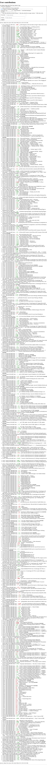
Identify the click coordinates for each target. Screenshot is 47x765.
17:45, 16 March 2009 (6, 758)
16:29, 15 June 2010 (6, 220)
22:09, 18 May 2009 (6, 668)
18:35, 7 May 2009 (6, 699)
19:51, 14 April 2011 (6, 36)
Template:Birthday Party (26, 476)
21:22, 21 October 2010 (7, 89)
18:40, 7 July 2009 (6, 629)
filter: (3, 11)
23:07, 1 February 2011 (7, 53)
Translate (21, 183)
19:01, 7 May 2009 (6, 683)
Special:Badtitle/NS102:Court (27, 568)
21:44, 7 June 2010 (6, 286)
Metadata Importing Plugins (39, 209)
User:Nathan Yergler (23, 28)
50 (20, 22)
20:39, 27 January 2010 (7, 448)
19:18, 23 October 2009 (7, 573)
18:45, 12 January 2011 (7, 67)
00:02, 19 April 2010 (6, 363)
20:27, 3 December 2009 (7, 499)
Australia (22, 59)
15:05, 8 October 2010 (6, 104)
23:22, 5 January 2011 (6, 68)
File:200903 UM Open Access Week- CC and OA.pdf (30, 741)
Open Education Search (24, 467)
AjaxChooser (23, 511)
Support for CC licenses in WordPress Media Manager (31, 366)
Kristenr (32, 166)
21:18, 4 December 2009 (7, 475)
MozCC (23, 52)
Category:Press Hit (22, 681)
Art (22, 452)
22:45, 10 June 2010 (6, 237)
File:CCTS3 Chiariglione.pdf (24, 628)
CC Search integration (25, 74)
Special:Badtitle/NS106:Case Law (27, 544)
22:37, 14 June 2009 (6, 647)
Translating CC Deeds (26, 83)
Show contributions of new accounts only (11, 7)
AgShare (22, 245)
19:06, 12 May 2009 (6, 672)
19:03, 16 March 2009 (6, 742)
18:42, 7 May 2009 (6, 693)
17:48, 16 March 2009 (6, 756)
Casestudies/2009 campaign (26, 524)
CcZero (22, 527)
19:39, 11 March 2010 (6, 390)
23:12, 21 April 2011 (6, 26)
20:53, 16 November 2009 (7, 523)
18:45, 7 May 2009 (6, 692)
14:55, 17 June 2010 (6, 208)
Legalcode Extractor (24, 174)
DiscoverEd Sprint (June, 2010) (25, 178)
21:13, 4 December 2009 (7, 476)
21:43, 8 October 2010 (6, 103)
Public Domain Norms (38, 104)
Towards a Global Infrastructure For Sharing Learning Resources (31, 351)
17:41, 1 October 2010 (6, 112)
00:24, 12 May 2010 (6, 321)
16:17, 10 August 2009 (6, 620)
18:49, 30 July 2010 (6, 174)
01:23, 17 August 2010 (6, 147)
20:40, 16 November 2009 (7, 535)
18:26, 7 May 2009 (6, 701)
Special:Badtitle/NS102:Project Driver (27, 283)
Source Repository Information (27, 30)
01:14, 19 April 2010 (6, 361)
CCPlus (32, 180)
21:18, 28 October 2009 (7, 546)
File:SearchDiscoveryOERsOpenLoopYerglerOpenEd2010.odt (33, 115)
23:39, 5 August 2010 (6, 163)
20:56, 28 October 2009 (7, 555)
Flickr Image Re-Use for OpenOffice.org (28, 756)
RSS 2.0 (23, 499)
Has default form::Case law (10, 558)
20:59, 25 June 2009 (6, 634)
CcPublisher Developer (38, 391)
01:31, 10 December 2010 (7, 70)
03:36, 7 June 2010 (6, 299)
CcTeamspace (24, 431)
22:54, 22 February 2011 (7, 50)
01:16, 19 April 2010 (6, 356)
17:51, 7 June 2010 (6, 287)
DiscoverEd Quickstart (25, 136)
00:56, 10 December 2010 (7, 71)
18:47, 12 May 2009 (6, 675)
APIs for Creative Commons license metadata (29, 381)
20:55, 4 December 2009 (7, 490)
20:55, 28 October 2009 (7, 556)
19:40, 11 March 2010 (6, 385)
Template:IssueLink (24, 152)
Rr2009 (10, 505)
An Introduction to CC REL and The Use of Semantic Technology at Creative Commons (24, 412)
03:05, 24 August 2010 (6, 133)
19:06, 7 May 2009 (6, 680)
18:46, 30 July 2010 (6, 175)
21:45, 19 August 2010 (6, 145)
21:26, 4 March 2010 (6, 402)
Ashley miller (37, 403)
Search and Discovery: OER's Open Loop (28, 111)
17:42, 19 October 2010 (7, 102)
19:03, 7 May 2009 (6, 682)
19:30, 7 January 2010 (6, 460)
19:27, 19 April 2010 (6, 344)
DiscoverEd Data (25, 535)
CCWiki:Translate (23, 91)
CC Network (18, 658)
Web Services (22, 377)
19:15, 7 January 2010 (6, 467)
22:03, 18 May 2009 (6, 669)
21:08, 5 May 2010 (6, 326)
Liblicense (23, 344)
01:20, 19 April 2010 (6, 348)
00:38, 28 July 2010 (6, 180)
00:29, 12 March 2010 (6, 367)
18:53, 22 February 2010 (7, 405)
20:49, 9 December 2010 (7, 74)
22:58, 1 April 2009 (6, 726)
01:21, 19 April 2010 (6, 346)
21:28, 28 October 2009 (7, 544)
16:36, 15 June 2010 (6, 218)
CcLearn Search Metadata (37, 314)
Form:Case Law (5, 547)
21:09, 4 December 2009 (7, 481)
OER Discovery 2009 (23, 356)
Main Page (21, 307)
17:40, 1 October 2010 (6, 115)
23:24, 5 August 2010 (6, 164)
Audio (20, 705)
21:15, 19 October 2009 (7, 577)
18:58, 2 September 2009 (7, 616)
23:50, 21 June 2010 (6, 194)
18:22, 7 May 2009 (6, 705)
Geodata (20, 691)
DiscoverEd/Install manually (26, 132)
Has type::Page (12, 284)
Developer (22, 651)
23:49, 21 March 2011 (6, 47)
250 (25, 22)
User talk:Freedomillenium (27, 603)
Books (20, 701)
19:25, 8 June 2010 (6, 245)
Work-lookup (22, 656)
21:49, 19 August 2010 (6, 144)
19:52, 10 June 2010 (6, 238)
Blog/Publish (24, 601)
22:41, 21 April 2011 (6, 29)
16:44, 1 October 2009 (6, 587)
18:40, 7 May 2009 (6, 694)
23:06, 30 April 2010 (6, 339)
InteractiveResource (23, 686)
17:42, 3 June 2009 (6, 652)
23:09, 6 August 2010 (6, 153)
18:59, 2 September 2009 (7, 615)
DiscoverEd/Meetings (26, 88)
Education (21, 694)
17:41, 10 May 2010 (6, 322)
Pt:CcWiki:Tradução (37, 97)
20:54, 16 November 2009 (7, 520)
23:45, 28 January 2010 (7, 433)
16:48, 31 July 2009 (6, 623)
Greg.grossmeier (5, 345)
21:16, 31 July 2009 (6, 621)
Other (20, 697)
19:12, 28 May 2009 (6, 656)
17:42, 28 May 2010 (6, 308)
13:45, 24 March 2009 (6, 738)
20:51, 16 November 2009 (7, 528)
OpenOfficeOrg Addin (24, 141)
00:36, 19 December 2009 (7, 471)
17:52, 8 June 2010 (6, 248)
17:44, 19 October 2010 (7, 91)
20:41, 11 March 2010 (6, 378)
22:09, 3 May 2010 (6, 332)
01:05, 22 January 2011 (7, 62)
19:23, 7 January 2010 (6, 463)
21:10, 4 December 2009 (7, 480)
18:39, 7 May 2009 (6, 695)
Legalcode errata (21, 306)
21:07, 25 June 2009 (6, 633)
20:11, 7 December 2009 (7, 472)
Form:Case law (41, 546)
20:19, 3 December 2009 (7, 500)
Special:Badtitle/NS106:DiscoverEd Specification (28, 266)
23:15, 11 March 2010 (6, 370)
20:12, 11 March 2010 (6, 383)
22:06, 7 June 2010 (6, 258)
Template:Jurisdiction (24, 55)
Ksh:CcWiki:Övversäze (38, 93)
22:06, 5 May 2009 (6, 709)
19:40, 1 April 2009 (6, 730)
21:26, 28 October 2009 (7, 545)
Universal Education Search (26, 532)
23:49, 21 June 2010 (6, 195)
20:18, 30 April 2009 (6, 715)
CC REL (22, 62)
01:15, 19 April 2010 (6, 360)
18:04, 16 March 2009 (6, 752)
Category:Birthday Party (26, 487)
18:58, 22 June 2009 (6, 639)
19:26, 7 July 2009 (6, 626)
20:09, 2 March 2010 (6, 403)
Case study (23, 520)
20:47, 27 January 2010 (7, 437)
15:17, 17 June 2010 (6, 206)
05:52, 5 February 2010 (7, 431)
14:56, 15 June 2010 (6, 227)
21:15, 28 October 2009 (7, 551)
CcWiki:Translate (35, 581)
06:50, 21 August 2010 (6, 140)
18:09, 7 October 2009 (6, 581)
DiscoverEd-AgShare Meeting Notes (39, 195)
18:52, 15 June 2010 (6, 213)
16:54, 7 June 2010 (6, 295)
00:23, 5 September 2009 (7, 601)
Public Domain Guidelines (25, 104)
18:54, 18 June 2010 (6, 200)
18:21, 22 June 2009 (6, 640)
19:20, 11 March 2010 (6, 400)
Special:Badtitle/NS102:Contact (24, 285)
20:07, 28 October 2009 (7, 568)
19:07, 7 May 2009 (6, 679)
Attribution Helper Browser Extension (28, 46)
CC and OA (24, 738)
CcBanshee (34, 374)
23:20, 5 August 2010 (6, 165)
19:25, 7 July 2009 (6, 628)
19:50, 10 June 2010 (6, 241)
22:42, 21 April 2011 (6, 28)
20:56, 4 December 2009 (7, 488)
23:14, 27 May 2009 (6, 665)
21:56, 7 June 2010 (6, 268)
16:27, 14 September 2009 (7, 597)
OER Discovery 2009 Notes (24, 354)
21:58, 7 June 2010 (6, 266)
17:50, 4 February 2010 (7, 432)
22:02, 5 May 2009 (6, 711)
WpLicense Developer (24, 731)
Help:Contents (24, 517)
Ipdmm (34, 344)
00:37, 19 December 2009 (7, 468)
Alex (11, 593)
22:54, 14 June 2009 (6, 646)
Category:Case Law (25, 557)
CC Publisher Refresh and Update (26, 385)
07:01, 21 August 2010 (6, 136)
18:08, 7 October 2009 (6, 585)
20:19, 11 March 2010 (6, 380)
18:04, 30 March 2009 (6, 731)
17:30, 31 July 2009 (6, 622)
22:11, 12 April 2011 (6, 37)
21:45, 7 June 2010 (6, 285)
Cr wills (32, 452)
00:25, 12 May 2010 (6, 320)
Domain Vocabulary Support (24, 271)
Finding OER (21, 353)
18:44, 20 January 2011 (7, 65)
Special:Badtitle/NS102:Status (25, 286)
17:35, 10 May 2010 (6, 324)
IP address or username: (7, 9)
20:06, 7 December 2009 (7, 473)
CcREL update (34, 422)
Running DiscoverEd (23, 339)
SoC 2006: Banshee (40, 372)
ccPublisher (42, 743)
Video (20, 696)
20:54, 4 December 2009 (7, 494)
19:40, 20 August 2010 (6, 141)
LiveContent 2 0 (22, 638)
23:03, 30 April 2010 (6, 340)
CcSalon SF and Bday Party (26, 484)
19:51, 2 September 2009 (7, 613)
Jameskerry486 (37, 168)
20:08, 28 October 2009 (7, 566)
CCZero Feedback (25, 518)
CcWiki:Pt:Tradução (6, 99)
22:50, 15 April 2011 (6, 30)
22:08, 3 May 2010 (6, 334)
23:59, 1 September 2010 (7, 128)
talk (9, 5)
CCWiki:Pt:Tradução (25, 97)
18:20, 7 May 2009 (6, 706)
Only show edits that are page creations (27, 13)
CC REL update (24, 422)
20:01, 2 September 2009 (7, 612)
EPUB (19, 329)
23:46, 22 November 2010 (7, 83)
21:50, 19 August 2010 (6, 143)
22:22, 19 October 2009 (7, 574)
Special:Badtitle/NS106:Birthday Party (28, 485)
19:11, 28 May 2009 (6, 657)
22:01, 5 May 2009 (6, 712)
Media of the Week (24, 405)
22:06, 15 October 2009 (7, 580)
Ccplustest (20, 180)
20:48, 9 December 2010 (7, 77)
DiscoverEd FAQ (24, 87)
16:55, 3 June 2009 (6, 655)
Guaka (13, 579)
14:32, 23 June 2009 (6, 638)
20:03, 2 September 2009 (7, 609)
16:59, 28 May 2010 (6, 312)
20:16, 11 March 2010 (6, 381)
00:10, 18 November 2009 (7, 506)
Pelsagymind (43, 578)
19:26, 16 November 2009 (7, 541)
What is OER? (36, 364)
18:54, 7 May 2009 (6, 686)
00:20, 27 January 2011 (7, 61)
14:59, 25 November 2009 (7, 502)
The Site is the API (23, 646)
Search (22, 77)
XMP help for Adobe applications (25, 716)
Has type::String (13, 567)
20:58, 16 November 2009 (7, 512)
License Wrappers (24, 53)
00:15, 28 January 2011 (7, 56)
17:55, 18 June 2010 (6, 201)
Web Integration (24, 24)
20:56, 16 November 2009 (7, 516)
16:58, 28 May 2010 (6, 313)
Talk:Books (21, 685)
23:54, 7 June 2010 (6, 250)
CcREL (29, 426)
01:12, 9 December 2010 (7, 78)
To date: (2, 17)
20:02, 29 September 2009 (7, 588)
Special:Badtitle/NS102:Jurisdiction (29, 566)
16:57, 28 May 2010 (6, 314)
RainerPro (40, 588)
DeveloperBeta (23, 623)
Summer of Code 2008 (22, 687)
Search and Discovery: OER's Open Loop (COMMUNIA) (31, 118)
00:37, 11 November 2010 (7, 88)
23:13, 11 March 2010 (6, 374)
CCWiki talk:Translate (25, 90)
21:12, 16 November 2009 (7, 507)
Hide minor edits (39, 13)
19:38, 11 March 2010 (6, 396)
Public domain (23, 168)
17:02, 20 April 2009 (6, 722)
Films (20, 700)
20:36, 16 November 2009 (7, 540)
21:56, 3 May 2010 (6, 336)
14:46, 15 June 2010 (6, 230)
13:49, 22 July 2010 (6, 186)
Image (19, 698)
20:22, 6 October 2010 (6, 108)
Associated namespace (26, 10)
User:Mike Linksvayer (23, 708)
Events (22, 166)
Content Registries (22, 692)
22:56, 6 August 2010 (6, 156)
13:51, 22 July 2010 (6, 185)
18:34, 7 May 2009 (6, 700)
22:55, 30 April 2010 (6, 343)
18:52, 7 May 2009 (6, 688)
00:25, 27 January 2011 (7, 59)
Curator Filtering (23, 295)
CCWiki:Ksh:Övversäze (25, 93)
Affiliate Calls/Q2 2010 (24, 318)
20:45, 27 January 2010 (7, 443)
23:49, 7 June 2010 (6, 251)
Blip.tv (23, 506)
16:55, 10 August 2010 (6, 150)
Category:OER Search (23, 185)
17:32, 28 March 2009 (6, 736)
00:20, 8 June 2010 (6, 249)
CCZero (22, 529)
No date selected (10, 15)
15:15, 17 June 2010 (6, 207)
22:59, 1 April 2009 (6, 724)
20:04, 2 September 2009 (7, 608)
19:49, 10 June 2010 (6, 242)
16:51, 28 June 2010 (6, 191)
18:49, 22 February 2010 (7, 413)
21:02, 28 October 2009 (7, 552)
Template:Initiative (23, 680)
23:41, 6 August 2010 (6, 152)
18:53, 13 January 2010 (7, 452)
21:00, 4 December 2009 (7, 485)
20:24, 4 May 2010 (6, 330)
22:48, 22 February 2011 (7, 52)
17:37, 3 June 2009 (6, 653)
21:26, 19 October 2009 (7, 575)
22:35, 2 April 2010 (6, 364)
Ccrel (22, 410)
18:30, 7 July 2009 (6, 631)
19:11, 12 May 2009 (6, 671)
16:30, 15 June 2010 (6, 219)
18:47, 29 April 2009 (6, 721)
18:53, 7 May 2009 (6, 687)
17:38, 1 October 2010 (6, 117)
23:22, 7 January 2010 (6, 455)
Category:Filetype (24, 82)
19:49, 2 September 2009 (7, 614)
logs (19, 5)
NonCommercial (23, 432)
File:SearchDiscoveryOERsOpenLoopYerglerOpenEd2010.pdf (33, 113)
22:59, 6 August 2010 (6, 155)
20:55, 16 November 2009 (7, 518)
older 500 (16, 22)
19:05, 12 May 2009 (6, 673)
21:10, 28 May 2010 (6, 307)
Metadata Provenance (25, 128)
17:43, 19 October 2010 (7, 93)
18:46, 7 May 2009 (6, 691)
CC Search (34, 77)
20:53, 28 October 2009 (7, 560)
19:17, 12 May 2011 (6, 24)
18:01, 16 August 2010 (6, 148)
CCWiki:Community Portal (27, 578)
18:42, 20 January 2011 (7, 66)
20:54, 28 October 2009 (7, 557)
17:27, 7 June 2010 (6, 294)
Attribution (21, 621)
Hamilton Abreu (5, 167)
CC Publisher (35, 370)
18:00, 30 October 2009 (7, 543)
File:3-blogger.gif (23, 78)
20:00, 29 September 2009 (7, 592)
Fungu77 (36, 24)
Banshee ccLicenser (23, 372)
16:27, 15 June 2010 (6, 221)
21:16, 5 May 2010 (6, 325)
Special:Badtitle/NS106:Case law (28, 549)
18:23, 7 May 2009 (6, 704)
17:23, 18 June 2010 (6, 202)
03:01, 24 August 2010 (6, 135)
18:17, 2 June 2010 (6, 306)
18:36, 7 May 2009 (6, 697)
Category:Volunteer (26, 588)
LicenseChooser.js (38, 511)
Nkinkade (10, 429)
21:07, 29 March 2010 (6, 365)
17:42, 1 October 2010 (6, 111)
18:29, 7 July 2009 (6, 632)
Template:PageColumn (26, 590)
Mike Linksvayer (10, 602)
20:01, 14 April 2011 (6, 35)
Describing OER (24, 42)
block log (12, 5)
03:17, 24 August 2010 (6, 130)
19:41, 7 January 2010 (6, 456)
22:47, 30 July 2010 (6, 171)
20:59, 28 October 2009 (7, 554)
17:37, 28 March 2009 (6, 733)
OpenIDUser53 (43, 597)
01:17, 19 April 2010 (6, 353)
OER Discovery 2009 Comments (25, 355)
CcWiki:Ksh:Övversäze (7, 94)
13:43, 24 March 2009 (6, 741)
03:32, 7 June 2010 (6, 303)
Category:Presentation (23, 682)
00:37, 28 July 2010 (6, 182)
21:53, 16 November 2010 (7, 87)
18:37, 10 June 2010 (6, 244)
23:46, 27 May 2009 (6, 660)
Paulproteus (37, 140)
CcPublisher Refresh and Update (27, 387)
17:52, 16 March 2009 (6, 755)
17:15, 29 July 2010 (6, 179)
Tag (1, 11)
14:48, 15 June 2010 (6, 228)
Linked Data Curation (23, 238)
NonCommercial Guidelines (27, 530)
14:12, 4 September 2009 (7, 603)
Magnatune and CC (25, 408)
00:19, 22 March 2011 (6, 45)
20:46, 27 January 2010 (7, 438)
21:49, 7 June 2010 (6, 280)
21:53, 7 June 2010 (6, 273)
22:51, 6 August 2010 (6, 159)
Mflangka (9, 170)
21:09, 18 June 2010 (6, 199)
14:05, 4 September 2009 (7, 604)
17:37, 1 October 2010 (6, 118)
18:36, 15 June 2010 (6, 216)
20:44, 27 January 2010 (7, 447)
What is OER (22, 364)
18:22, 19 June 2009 (6, 641)
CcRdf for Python (24, 380)
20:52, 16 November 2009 (7, 524)
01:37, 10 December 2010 (7, 69)
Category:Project (22, 683)
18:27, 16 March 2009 (6, 748)
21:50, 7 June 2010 (6, 275)
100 (22, 22)
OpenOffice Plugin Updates (26, 399)
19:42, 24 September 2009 (7, 594)
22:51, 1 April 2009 (6, 729)
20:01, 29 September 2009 (7, 590)
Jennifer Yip (4, 453)
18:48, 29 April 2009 (6, 720)
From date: (3, 14)
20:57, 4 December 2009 (7, 487)
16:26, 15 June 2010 (6, 222)
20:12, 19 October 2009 (7, 578)
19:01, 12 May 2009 (6, 674)
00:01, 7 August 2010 (6, 151)
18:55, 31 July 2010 (6, 168)
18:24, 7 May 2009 (6, 703)
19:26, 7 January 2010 (6, 461)
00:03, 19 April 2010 (6, 362)
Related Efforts (22, 308)
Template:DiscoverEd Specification (26, 206)
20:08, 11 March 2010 (6, 384)
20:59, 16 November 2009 (7, 511)
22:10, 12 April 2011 (6, 40)
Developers (25, 428)
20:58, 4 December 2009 (7, 486)
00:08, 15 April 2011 (6, 32)
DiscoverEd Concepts (35, 230)
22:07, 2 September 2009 (7, 606)
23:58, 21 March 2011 (6, 46)
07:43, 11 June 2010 (6, 235)
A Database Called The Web (26, 641)
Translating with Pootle (26, 541)
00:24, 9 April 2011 (6, 42)
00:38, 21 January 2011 (7, 64)
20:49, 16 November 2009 (7, 532)
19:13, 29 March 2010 (6, 366)
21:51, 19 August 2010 (6, 142)
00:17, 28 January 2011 (7, 55)
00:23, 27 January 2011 (7, 60)
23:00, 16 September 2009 (7, 596)
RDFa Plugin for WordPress (26, 383)
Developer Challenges (25, 45)
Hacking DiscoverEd (25, 130)
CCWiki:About (24, 523)
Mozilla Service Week (26, 606)
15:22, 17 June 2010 (6, 204)
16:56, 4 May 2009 (6, 714)
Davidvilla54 (40, 599)
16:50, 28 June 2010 (6, 192)
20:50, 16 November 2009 (7, 530)
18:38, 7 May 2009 (6, 696)
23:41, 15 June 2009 (6, 645)
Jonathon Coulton (24, 473)
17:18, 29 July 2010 (6, 178)
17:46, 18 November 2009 (7, 504)
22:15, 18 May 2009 (6, 667)
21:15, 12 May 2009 (6, 670)
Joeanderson (40, 504)
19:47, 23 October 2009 (7, 572)
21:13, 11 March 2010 (6, 377)
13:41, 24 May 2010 (6, 319)
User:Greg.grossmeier (24, 730)
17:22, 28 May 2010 (6, 309)
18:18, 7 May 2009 (6, 707)
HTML (22, 50)
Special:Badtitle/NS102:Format (25, 688)
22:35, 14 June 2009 (6, 648)
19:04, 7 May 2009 (6, 681)
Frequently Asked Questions (25, 661)
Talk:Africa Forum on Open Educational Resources (32, 604)
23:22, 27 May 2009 (6, 663)
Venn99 (38, 502)
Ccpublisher (22, 370)
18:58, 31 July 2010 (6, 166)
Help (22, 515)
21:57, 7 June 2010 (6, 267)
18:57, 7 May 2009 (6, 685)
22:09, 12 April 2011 (6, 41)
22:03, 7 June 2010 (6, 262)
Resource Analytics (22, 263)
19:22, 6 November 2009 (7, 542)
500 (27, 22)
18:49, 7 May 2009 (6, 689)
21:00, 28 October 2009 (7, 553)
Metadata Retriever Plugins (25, 201)
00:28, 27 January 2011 (7, 57)
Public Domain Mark (25, 68)
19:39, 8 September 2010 (7, 127)
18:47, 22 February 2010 (7, 426)
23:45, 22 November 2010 (7, 85)
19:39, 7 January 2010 (6, 458)
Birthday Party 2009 (25, 475)
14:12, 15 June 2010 (6, 234)
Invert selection (17, 10)
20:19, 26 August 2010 (6, 129)
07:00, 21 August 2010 (6, 139)
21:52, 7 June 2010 (6, 274)
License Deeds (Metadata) (24, 37)
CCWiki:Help (23, 516)
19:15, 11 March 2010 (6, 401)
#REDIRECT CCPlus (38, 182)
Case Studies (36, 520)
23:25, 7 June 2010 (6, 255)
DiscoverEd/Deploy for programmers (38, 222)
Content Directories (25, 502)
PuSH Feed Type (25, 126)
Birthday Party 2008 (23, 703)
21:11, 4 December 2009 (7, 479)
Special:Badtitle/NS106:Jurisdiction (28, 57)
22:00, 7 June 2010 (6, 265)
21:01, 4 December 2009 (7, 484)
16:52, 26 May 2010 (6, 318)
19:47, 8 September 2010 (7, 126)
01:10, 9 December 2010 (7, 80)
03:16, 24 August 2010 (6, 131)
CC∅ (22, 528)
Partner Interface (23, 620)
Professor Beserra (39, 428)
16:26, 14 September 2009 (7, 599)
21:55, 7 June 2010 (6, 271)
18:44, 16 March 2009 (6, 745)
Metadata (22, 49)
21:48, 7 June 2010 (6, 283)
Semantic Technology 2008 (26, 411)
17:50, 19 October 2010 (7, 90)
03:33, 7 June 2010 (6, 301)
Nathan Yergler (5, 5)
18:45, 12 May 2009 (6, 677)
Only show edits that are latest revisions (10, 13)
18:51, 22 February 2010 (7, 410)
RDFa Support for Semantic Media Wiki (28, 755)
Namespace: (3, 10)
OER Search (21, 360)
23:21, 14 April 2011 (6, 34)
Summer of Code (24, 365)
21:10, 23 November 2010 (7, 82)
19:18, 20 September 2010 (7, 123)
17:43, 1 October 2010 (6, 109)
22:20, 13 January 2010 (7, 451)
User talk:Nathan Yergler (25, 26)
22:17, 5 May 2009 (6, 708)
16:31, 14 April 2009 (6, 723)
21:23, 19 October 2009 (7, 576)
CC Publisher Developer (24, 390)
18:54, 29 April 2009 (6, 716)
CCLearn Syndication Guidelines (25, 309)
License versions (35, 123)
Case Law (23, 551)
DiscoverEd (22, 109)
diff (11, 24)
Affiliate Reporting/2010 (25, 67)
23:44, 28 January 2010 (7, 436)
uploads (16, 5)
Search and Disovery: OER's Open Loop (10, 187)
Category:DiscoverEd (23, 184)
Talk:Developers (24, 587)
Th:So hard (33, 585)
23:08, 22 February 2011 (7, 49)
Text (19, 695)
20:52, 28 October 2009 (7, 563)
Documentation (39, 405)
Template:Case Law (26, 563)
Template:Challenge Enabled (23, 679)
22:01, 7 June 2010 (6, 263)
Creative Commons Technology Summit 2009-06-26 (32, 596)
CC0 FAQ (35, 527)
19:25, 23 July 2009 (6, 625)
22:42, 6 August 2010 (6, 160)
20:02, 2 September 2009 (7, 611)
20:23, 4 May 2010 (6, 331)
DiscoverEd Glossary (23, 218)
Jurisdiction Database (25, 64)
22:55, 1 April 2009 (6, 728)
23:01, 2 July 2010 (6, 190)
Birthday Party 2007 (23, 704)
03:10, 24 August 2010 (6, 132)
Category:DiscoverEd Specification (26, 265)
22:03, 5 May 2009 (6, 710)
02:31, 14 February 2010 (7, 428)
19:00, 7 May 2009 (6, 684)
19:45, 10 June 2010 (6, 243)
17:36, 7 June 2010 (6, 291)
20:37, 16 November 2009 (7, 538)
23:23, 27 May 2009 (6, 661)
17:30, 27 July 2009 (6, 624)
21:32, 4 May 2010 (6, 329)
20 (19, 22)
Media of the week (24, 407)
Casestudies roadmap (25, 521)
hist (13, 24)
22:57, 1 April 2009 (6, 727)
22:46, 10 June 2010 (6, 236)
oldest (5, 22)
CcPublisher (31, 396)
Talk (36, 166)
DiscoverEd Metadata (6, 43)
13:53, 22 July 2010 (6, 184)
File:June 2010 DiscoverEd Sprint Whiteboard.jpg (29, 179)
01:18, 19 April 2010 (6, 351)
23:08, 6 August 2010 (6, 154)
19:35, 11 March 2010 (6, 399)
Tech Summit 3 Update (23, 634)
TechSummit (21, 632)
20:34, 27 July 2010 (6, 183)
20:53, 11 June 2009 (6, 651)
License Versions (25, 123)
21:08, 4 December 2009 (7, 482)
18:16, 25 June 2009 (6, 635)
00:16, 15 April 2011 (6, 31)
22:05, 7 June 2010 (6, 259)
